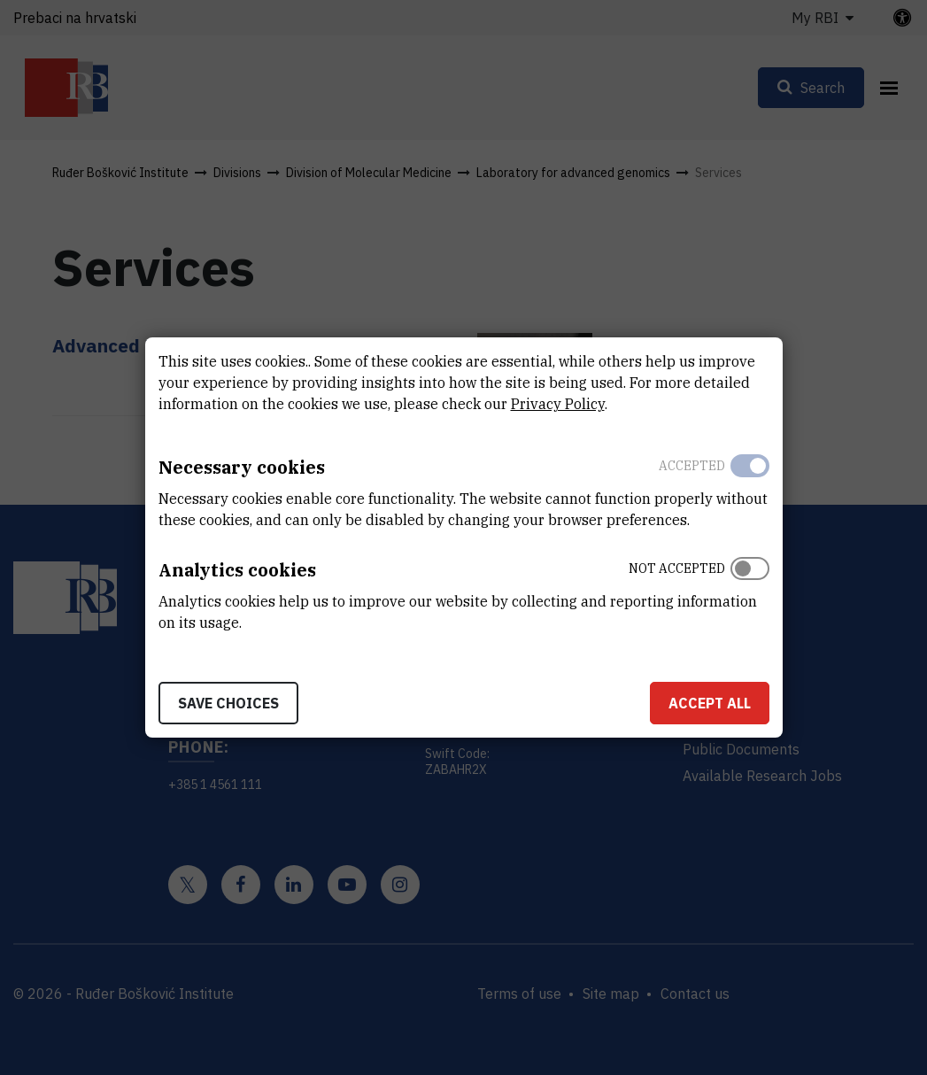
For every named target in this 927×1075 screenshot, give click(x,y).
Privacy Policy (558, 404)
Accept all (709, 703)
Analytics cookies (237, 570)
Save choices (228, 703)
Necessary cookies (241, 467)
